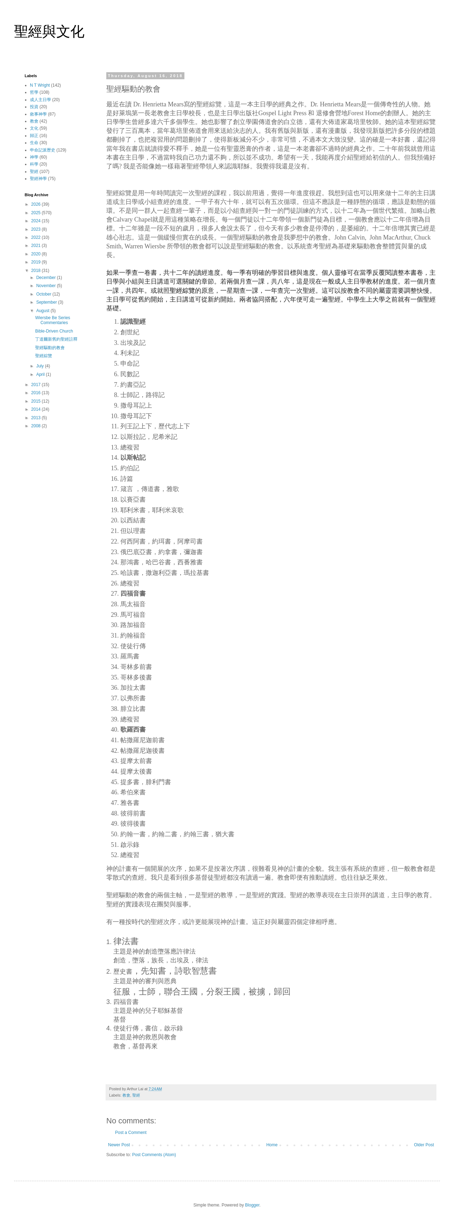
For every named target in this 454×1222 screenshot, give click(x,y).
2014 (36, 409)
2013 (36, 417)
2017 (36, 384)
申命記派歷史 (42, 150)
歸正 (34, 135)
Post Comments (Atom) (154, 1154)
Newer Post (119, 1144)
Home (272, 1144)
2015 (36, 401)
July (40, 366)
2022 (36, 237)
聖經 (136, 1095)
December (46, 277)
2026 (36, 204)
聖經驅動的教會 (50, 347)
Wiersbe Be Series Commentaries (52, 320)
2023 (36, 229)
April (41, 374)
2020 (36, 254)
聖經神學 (38, 178)
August (43, 310)
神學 (34, 157)
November (46, 285)
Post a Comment (130, 1132)
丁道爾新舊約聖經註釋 (56, 339)
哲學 (34, 92)
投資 (34, 106)
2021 (36, 245)
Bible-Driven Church (54, 331)
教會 (126, 1095)
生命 (34, 142)
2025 (36, 212)
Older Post (424, 1144)
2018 (36, 270)
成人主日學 (40, 99)
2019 (36, 262)
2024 (36, 220)
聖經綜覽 (43, 355)
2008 (36, 425)
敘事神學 (38, 114)
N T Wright (40, 85)
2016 (36, 392)
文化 (34, 128)
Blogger (252, 1205)
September (47, 302)
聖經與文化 (49, 31)
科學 (34, 164)
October (44, 294)
